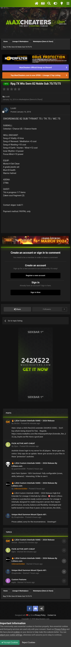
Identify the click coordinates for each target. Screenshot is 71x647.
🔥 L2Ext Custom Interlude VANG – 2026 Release (33, 420)
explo (14, 582)
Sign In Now (35, 292)
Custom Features (19, 579)
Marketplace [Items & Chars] (30, 99)
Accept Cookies (10, 642)
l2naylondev (19, 517)
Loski (7, 97)
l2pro (16, 446)
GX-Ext (16, 423)
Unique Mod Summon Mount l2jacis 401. (29, 514)
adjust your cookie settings (11, 635)
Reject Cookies (28, 642)
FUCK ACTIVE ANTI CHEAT (23, 443)
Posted (21, 112)
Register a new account (35, 275)
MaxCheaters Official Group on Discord (35, 67)
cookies (16, 632)
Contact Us (52, 615)
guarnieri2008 (19, 469)
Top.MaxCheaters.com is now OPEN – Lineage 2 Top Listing (35, 75)
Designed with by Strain (25, 615)
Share (17, 309)
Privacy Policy (40, 615)
